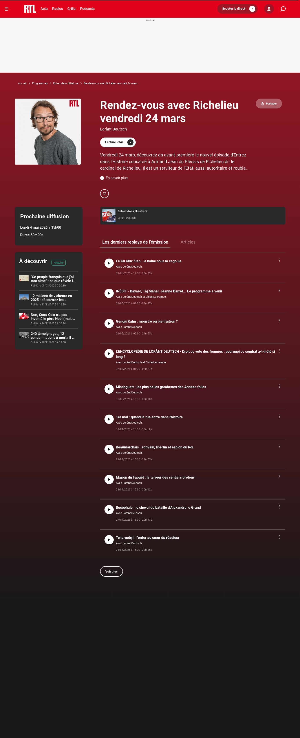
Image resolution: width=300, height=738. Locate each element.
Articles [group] (188, 242)
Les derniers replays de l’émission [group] (135, 242)
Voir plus (111, 571)
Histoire (59, 262)
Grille (71, 9)
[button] (237, 9)
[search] (283, 9)
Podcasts (87, 9)
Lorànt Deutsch (113, 129)
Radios (57, 9)
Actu (44, 9)
